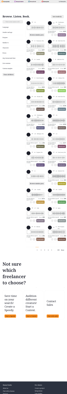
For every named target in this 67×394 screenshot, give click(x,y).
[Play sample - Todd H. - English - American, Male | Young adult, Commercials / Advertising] (50, 176)
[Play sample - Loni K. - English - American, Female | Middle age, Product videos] (50, 27)
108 (58, 250)
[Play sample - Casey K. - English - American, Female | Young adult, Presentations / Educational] (50, 64)
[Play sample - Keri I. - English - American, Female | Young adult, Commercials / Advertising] (28, 194)
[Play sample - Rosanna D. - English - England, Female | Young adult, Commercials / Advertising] (28, 83)
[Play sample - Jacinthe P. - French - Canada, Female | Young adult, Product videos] (28, 64)
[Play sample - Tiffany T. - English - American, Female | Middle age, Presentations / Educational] (28, 101)
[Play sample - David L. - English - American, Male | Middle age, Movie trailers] (50, 46)
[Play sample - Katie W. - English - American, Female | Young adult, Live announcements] (50, 101)
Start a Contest (32, 316)
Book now (62, 35)
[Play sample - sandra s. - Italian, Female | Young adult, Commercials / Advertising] (28, 213)
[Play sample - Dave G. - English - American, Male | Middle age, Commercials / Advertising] (28, 46)
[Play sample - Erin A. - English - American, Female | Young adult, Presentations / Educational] (50, 194)
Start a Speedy (10, 316)
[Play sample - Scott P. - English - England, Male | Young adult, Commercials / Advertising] (28, 232)
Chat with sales (53, 316)
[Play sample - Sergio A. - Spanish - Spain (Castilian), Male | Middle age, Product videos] (50, 213)
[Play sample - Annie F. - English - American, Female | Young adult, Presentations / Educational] (50, 157)
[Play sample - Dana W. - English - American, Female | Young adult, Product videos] (50, 139)
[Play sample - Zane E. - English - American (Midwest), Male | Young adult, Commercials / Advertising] (50, 232)
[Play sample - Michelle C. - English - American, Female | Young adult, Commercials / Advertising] (50, 120)
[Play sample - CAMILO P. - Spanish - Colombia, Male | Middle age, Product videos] (28, 157)
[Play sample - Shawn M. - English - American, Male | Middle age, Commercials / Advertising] (28, 27)
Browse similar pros (37, 35)
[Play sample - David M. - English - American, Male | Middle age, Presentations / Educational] (28, 139)
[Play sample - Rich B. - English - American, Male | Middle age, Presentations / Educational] (50, 83)
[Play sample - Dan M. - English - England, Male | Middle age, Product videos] (28, 176)
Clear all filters (9, 74)
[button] (37, 27)
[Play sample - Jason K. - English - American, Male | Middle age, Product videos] (28, 120)
